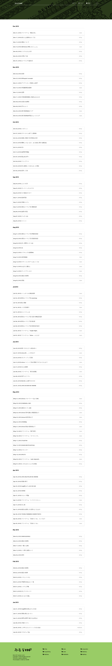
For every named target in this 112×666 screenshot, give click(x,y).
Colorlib (27, 659)
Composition (84, 649)
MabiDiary (84, 651)
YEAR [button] (88, 3)
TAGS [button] (80, 3)
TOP (74, 3)
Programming (46, 651)
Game (80, 32)
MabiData (79, 627)
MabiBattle (65, 654)
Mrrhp (80, 37)
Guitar (64, 651)
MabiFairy (83, 654)
